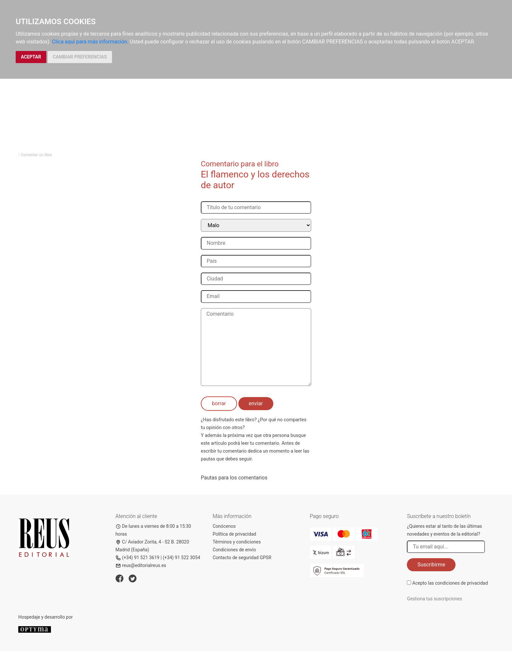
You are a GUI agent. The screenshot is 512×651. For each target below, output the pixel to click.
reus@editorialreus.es (141, 565)
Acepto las (450, 583)
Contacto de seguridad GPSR (242, 557)
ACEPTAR (31, 56)
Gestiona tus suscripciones (434, 598)
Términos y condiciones (237, 541)
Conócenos (224, 526)
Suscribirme (431, 564)
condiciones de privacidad (461, 583)
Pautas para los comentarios (234, 478)
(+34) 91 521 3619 (138, 557)
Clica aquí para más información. (90, 42)
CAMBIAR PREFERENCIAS (80, 56)
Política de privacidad (234, 534)
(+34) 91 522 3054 (181, 557)
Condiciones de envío (234, 549)
